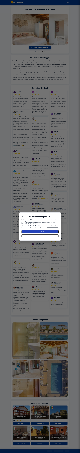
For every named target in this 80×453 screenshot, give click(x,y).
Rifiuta (40, 236)
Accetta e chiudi (40, 231)
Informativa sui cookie (52, 227)
